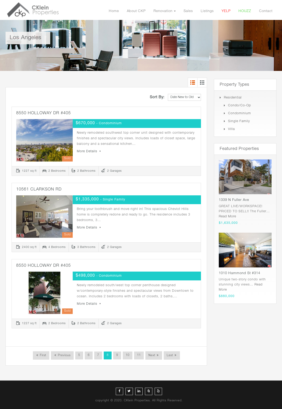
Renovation (163, 11)
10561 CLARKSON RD (39, 189)
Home (114, 11)
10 (127, 355)
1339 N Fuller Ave (234, 200)
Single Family (239, 121)
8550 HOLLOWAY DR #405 (43, 113)
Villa (231, 129)
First (42, 355)
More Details (89, 151)
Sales (188, 11)
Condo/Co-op (239, 105)
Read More (227, 216)
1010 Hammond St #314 (239, 273)
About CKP (136, 11)
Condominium (239, 113)
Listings (207, 11)
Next (151, 355)
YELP (226, 11)
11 (139, 355)
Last (170, 355)
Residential (233, 97)
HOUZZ (244, 11)
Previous (64, 355)
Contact (266, 11)
